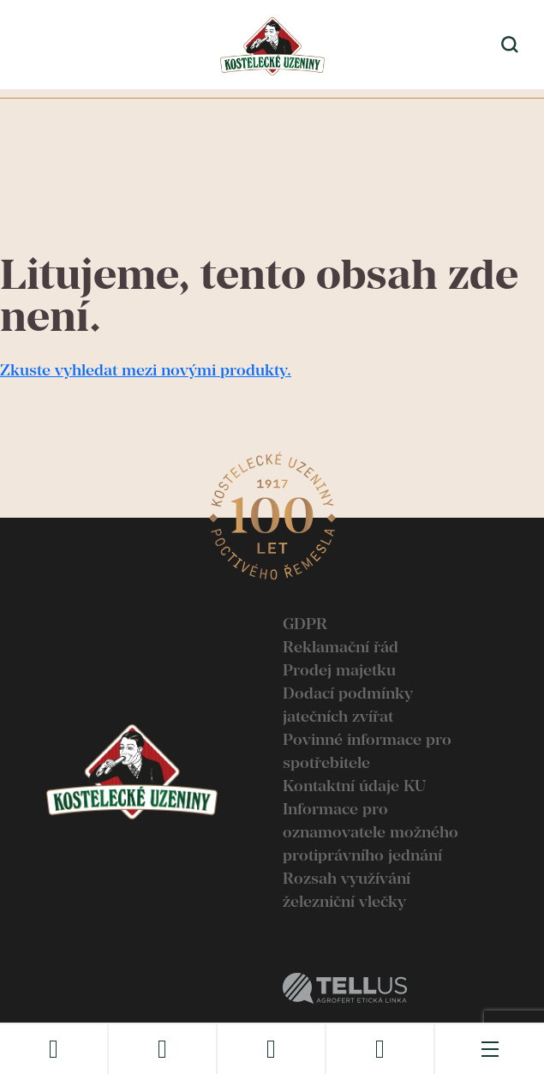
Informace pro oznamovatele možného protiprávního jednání (370, 832)
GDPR (305, 624)
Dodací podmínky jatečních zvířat (348, 704)
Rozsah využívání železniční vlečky (346, 889)
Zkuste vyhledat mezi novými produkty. (145, 370)
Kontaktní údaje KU (354, 786)
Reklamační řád (340, 647)
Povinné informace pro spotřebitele (367, 750)
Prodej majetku (339, 670)
